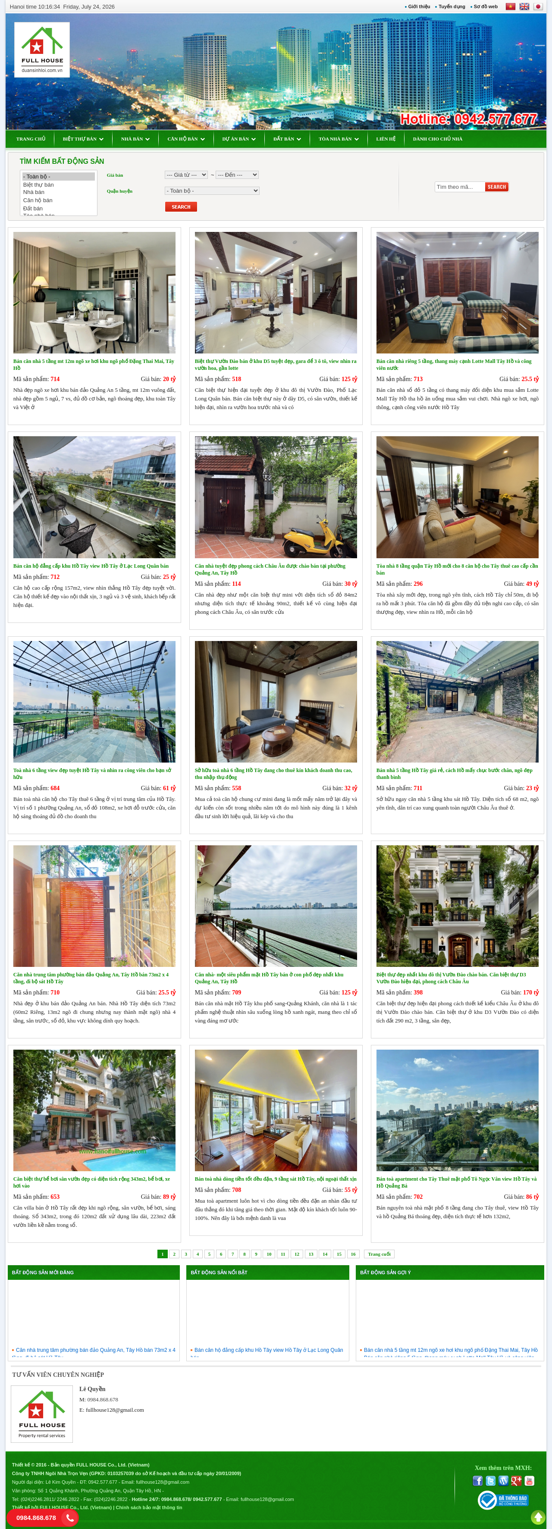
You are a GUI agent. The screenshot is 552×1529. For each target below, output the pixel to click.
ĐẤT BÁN (287, 138)
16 (353, 1254)
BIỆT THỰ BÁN (83, 138)
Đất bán (58, 208)
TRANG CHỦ (30, 138)
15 (339, 1254)
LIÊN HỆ (385, 138)
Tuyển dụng (452, 6)
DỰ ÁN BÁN (239, 138)
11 (283, 1254)
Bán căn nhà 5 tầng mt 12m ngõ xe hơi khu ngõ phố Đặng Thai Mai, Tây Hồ (451, 1355)
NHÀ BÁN (135, 138)
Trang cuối (379, 1254)
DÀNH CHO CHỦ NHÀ (438, 138)
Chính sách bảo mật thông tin (149, 1507)
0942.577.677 (102, 1482)
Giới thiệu (419, 6)
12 (297, 1254)
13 (311, 1254)
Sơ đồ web (486, 6)
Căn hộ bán (58, 200)
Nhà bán (58, 192)
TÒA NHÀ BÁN (338, 138)
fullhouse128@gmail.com (115, 1410)
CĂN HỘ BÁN (185, 138)
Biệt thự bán (58, 185)
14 (325, 1254)
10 (269, 1254)
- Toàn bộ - (58, 176)
